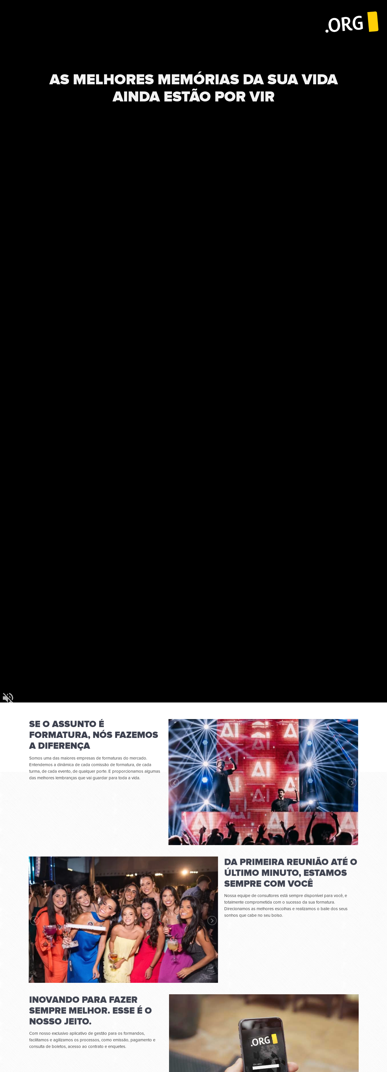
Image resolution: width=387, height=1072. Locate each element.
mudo (8, 698)
